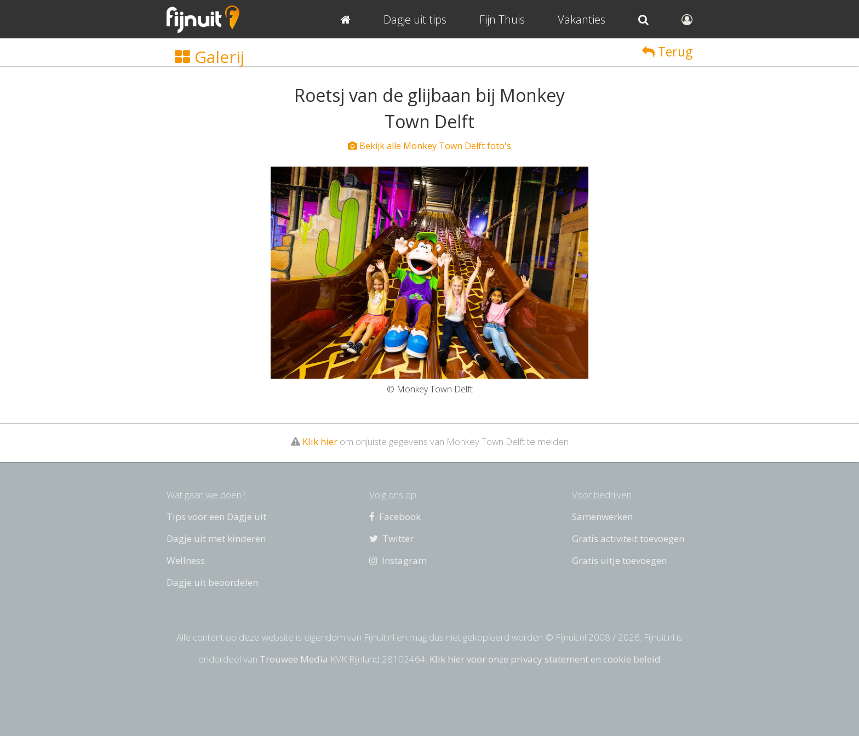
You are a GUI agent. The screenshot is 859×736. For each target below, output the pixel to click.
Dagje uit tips (414, 19)
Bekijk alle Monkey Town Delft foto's (429, 146)
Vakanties (581, 19)
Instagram (398, 560)
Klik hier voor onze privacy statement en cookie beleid (545, 659)
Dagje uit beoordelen (212, 582)
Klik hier (319, 441)
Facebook (395, 516)
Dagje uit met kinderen (216, 538)
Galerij (209, 56)
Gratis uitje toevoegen (619, 560)
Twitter (391, 538)
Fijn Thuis (502, 19)
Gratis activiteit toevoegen (628, 538)
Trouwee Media (294, 659)
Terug (667, 51)
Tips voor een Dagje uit (216, 516)
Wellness (186, 560)
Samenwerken (602, 516)
